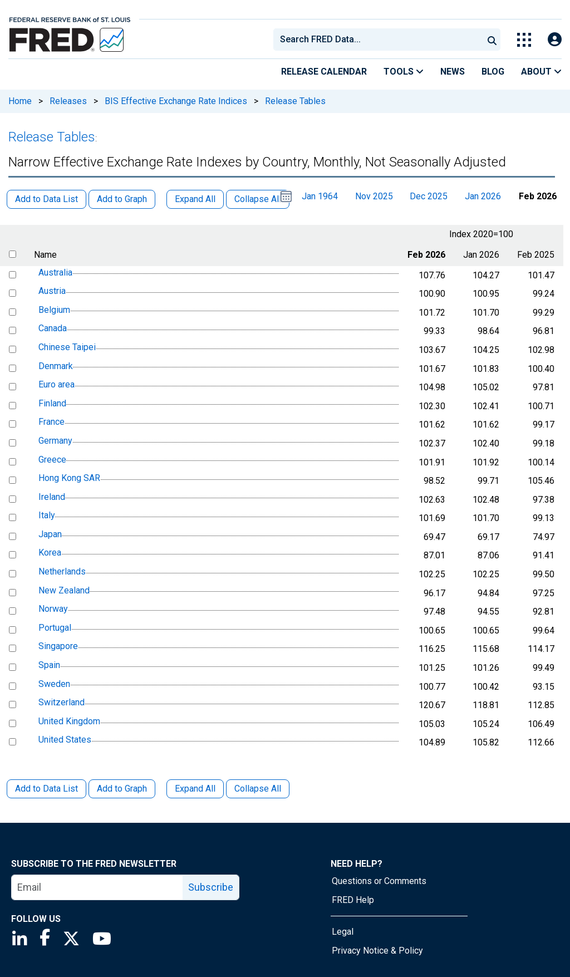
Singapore (58, 646)
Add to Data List (46, 788)
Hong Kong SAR (69, 478)
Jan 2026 (483, 196)
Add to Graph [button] (122, 199)
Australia (55, 272)
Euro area (56, 384)
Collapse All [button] (257, 199)
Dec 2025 (429, 196)
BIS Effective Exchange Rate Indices (176, 101)
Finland (52, 403)
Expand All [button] (195, 199)
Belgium (54, 310)
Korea (49, 553)
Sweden (54, 684)
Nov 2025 (374, 196)
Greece (52, 459)
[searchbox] (380, 39)
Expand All (195, 788)
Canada (52, 328)
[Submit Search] (492, 39)
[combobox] (377, 39)
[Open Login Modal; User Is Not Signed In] (555, 40)
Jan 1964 (320, 196)
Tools (404, 71)
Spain (49, 665)
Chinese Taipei (67, 347)
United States (64, 740)
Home (20, 101)
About (541, 71)
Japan (50, 534)
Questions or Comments (379, 881)
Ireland (51, 497)
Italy (46, 515)
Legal (342, 931)
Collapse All (257, 788)
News (452, 71)
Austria (52, 291)
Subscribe (210, 887)
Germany (55, 440)
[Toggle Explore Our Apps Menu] (524, 40)
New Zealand (64, 590)
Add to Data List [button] (46, 199)
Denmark (55, 366)
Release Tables (295, 101)
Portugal (54, 627)
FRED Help (353, 900)
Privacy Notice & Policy (377, 950)
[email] (97, 887)
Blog (492, 71)
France (51, 422)
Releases (68, 101)
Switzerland (61, 702)
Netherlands (62, 571)
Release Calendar (324, 71)
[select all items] (12, 254)
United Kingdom (69, 721)
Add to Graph (122, 788)
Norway (53, 608)
